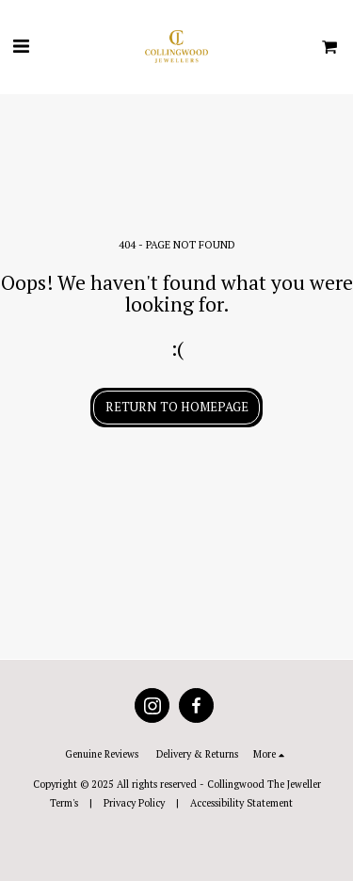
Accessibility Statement (241, 802)
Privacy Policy (134, 802)
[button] (21, 45)
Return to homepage (177, 406)
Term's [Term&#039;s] (64, 802)
